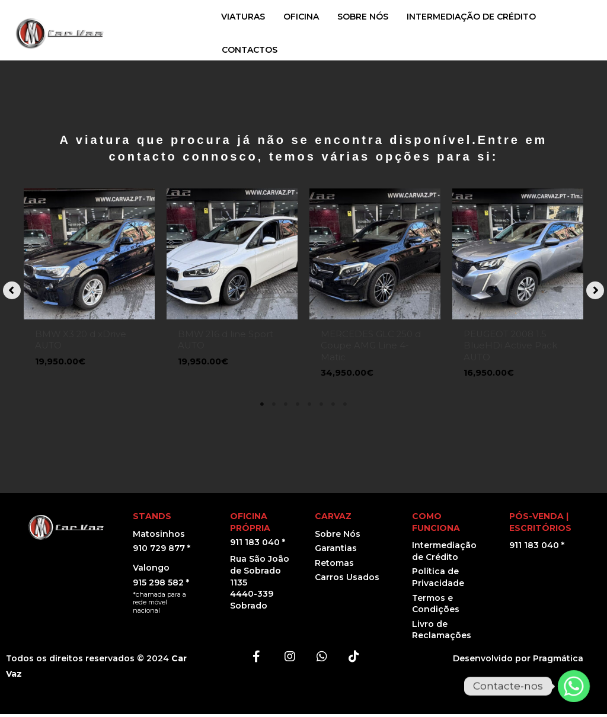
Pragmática (558, 661)
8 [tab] (345, 407)
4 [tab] (298, 407)
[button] (12, 292)
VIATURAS (243, 16)
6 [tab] (321, 407)
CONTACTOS (249, 49)
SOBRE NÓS (362, 16)
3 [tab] (286, 407)
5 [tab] (309, 407)
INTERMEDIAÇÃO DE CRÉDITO (471, 16)
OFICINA (301, 16)
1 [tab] (262, 407)
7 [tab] (333, 407)
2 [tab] (274, 407)
